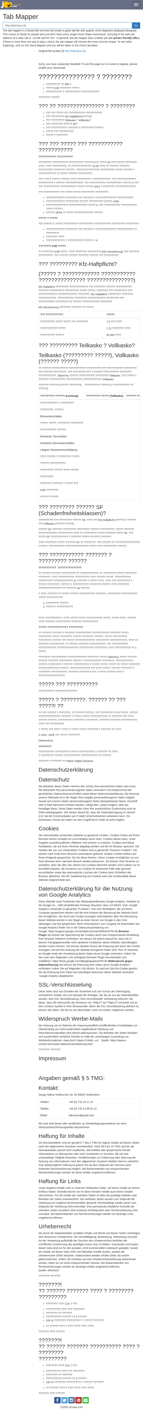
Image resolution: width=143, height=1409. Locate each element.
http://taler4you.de (75, 51)
